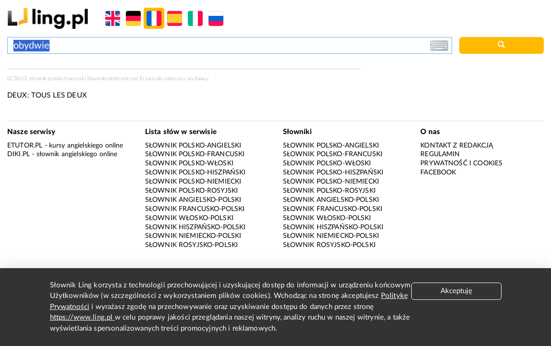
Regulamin (440, 154)
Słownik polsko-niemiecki (193, 181)
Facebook (438, 172)
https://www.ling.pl (82, 317)
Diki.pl (18, 154)
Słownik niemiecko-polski (193, 236)
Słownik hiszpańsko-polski (195, 227)
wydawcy (198, 78)
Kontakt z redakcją (456, 145)
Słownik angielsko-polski (193, 200)
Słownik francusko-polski (195, 209)
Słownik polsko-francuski (195, 154)
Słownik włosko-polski (189, 218)
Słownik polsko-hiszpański (195, 172)
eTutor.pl (24, 145)
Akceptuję (456, 291)
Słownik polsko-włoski (189, 163)
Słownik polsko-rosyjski (191, 190)
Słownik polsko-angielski (193, 145)
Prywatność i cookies (461, 163)
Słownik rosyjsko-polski (191, 245)
